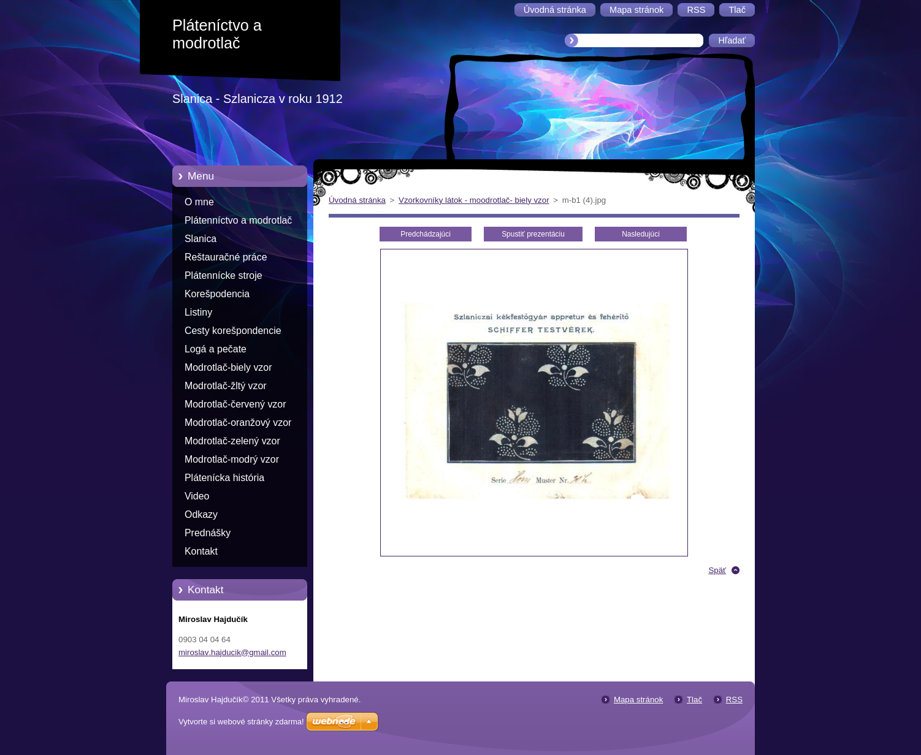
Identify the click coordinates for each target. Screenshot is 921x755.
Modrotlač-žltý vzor (226, 386)
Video (197, 496)
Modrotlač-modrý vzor (232, 459)
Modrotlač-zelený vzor (232, 441)
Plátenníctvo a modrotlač (238, 220)
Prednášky (208, 533)
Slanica (200, 238)
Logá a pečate (215, 349)
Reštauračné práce (226, 257)
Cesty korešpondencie (233, 330)
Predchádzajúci (425, 234)
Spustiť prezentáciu (533, 234)
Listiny (198, 312)
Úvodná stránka (357, 200)
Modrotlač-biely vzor (228, 367)
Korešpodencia (217, 294)
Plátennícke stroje (223, 275)
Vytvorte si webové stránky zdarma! (241, 721)
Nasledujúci (641, 234)
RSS (734, 699)
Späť (717, 570)
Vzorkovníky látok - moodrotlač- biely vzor (474, 200)
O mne (199, 202)
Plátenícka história (224, 477)
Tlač (694, 699)
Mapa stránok (638, 699)
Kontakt (201, 551)
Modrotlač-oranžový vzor (238, 422)
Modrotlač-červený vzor (235, 404)
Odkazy (201, 514)
